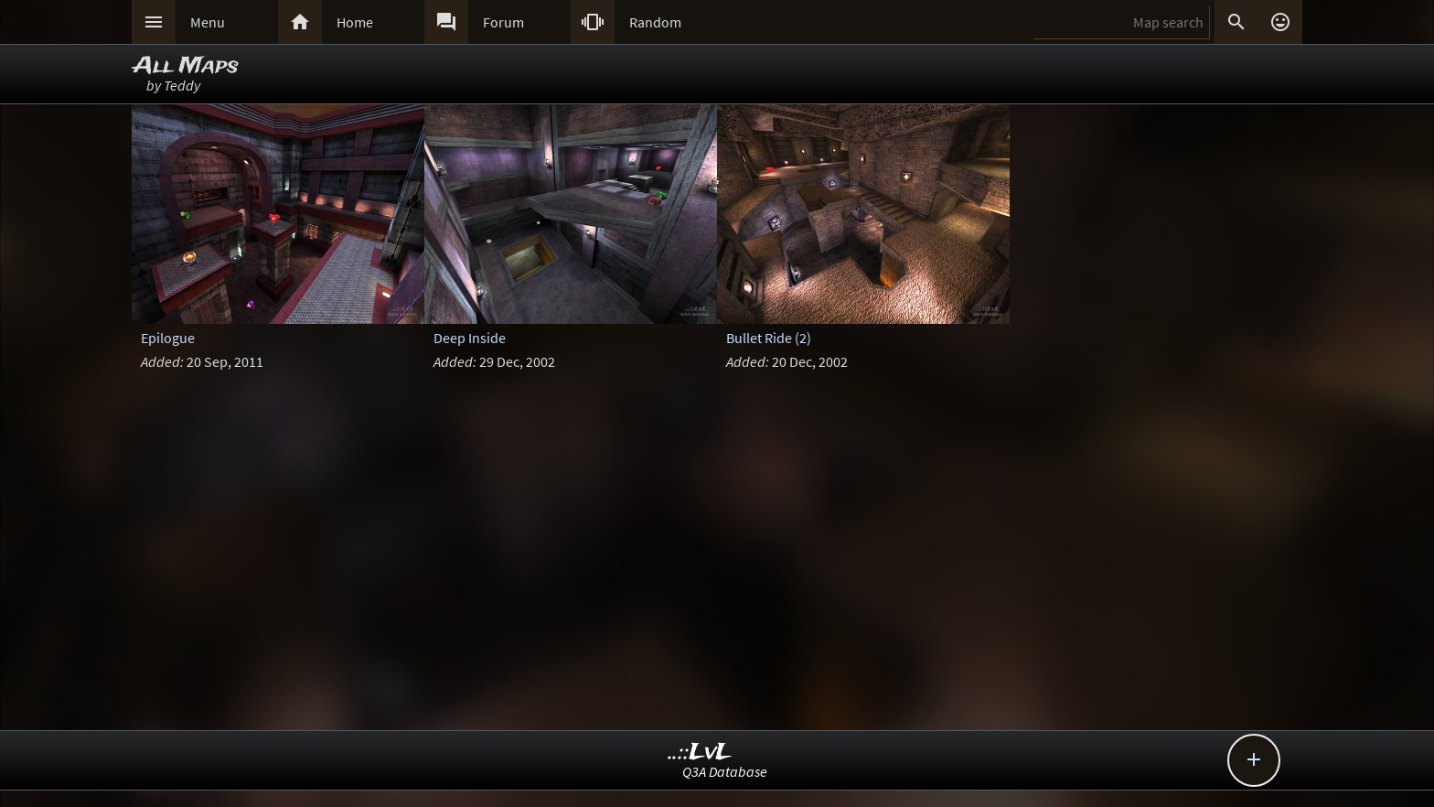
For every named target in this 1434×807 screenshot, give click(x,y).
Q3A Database (724, 771)
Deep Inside (469, 337)
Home (355, 22)
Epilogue (168, 337)
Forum (503, 22)
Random (655, 22)
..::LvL (700, 753)
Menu (207, 22)
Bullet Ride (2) (768, 337)
